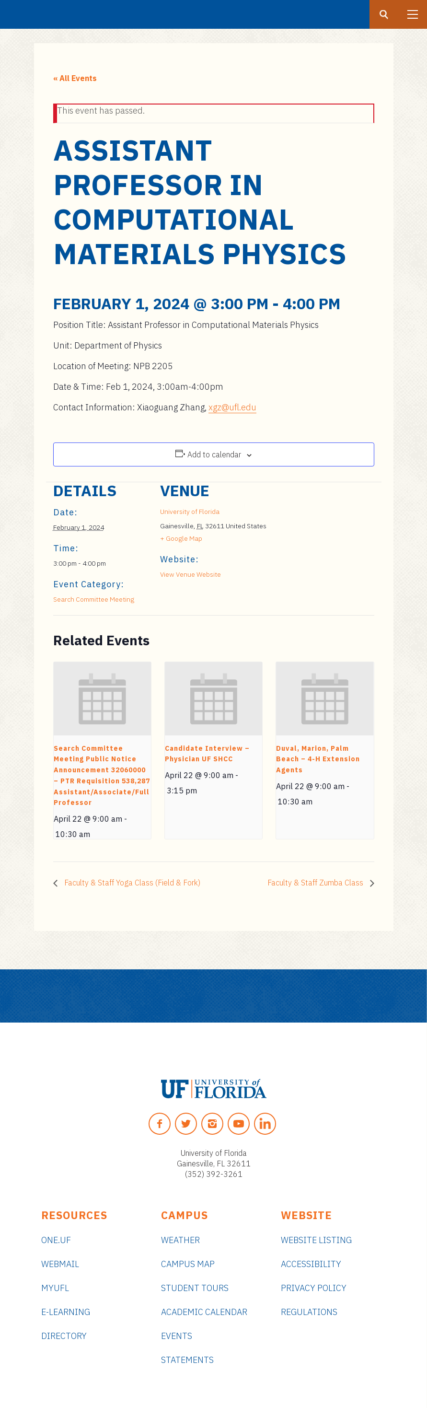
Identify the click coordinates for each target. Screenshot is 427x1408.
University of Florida (189, 511)
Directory (64, 1335)
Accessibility (311, 1263)
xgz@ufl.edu (232, 407)
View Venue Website (190, 574)
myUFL (55, 1287)
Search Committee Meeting (93, 599)
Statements (187, 1359)
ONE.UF (56, 1239)
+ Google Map (181, 538)
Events (176, 1335)
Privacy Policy (313, 1287)
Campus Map (188, 1263)
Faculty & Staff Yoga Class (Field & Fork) (131, 882)
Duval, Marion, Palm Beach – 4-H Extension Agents (318, 759)
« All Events (75, 78)
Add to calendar (214, 454)
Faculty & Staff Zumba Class (316, 882)
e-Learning (65, 1311)
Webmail (60, 1263)
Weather (180, 1239)
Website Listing (316, 1239)
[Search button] (383, 14)
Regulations (309, 1311)
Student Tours (195, 1287)
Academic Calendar (204, 1311)
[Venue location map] (317, 548)
